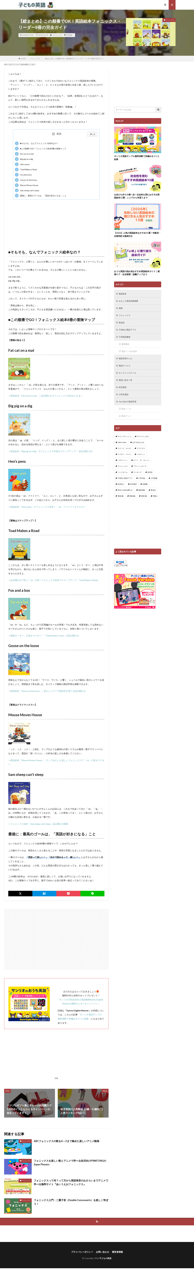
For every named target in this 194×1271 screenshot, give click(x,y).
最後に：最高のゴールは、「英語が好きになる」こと (40, 195)
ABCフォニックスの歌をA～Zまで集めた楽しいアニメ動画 (66, 1141)
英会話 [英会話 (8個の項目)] (153, 490)
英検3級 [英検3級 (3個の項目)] (121, 496)
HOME (23, 59)
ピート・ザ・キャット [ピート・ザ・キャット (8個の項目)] (141, 460)
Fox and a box (23, 175)
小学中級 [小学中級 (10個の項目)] (141, 478)
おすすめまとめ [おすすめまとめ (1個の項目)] (138, 442)
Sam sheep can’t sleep (27, 190)
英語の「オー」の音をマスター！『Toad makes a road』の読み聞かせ (44, 635)
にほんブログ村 (121, 565)
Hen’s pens (22, 164)
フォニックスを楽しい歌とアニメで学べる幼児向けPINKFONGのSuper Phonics (70, 1162)
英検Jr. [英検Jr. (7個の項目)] (155, 496)
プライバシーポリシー (82, 1252)
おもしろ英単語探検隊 (128, 301)
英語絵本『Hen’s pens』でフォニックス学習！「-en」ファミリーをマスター (47, 506)
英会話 (122, 322)
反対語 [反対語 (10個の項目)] (149, 472)
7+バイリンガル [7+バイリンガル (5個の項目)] (143, 436)
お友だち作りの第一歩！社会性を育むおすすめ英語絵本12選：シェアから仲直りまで (137, 196)
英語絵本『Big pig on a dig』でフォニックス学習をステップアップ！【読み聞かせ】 (51, 451)
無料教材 (125, 344)
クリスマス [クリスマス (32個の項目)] (141, 448)
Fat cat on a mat (24, 154)
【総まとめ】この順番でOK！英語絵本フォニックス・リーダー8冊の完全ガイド (74, 59)
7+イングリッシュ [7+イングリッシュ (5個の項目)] (124, 436)
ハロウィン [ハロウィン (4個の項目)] (141, 454)
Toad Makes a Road (26, 169)
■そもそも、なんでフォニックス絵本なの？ (36, 143)
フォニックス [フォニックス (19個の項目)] (123, 466)
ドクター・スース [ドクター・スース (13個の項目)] (124, 454)
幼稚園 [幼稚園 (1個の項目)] (144, 484)
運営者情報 (117, 1252)
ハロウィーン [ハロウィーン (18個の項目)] (123, 460)
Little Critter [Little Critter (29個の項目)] (122, 442)
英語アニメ (126, 416)
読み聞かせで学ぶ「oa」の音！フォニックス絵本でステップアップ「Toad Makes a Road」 (55, 580)
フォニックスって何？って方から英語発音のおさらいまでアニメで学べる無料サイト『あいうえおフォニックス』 (71, 1182)
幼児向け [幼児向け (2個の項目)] (121, 484)
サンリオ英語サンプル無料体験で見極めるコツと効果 (137, 158)
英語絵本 (122, 294)
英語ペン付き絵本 (129, 351)
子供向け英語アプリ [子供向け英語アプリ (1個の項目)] (125, 478)
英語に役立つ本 (125, 380)
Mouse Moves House (26, 185)
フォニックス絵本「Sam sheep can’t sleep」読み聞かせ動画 (39, 823)
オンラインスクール (127, 373)
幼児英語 (69, 35)
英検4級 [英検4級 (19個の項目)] (132, 496)
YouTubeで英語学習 (127, 401)
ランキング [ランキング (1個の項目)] (137, 472)
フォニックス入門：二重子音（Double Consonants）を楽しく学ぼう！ (71, 1202)
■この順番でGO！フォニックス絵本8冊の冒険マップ (40, 148)
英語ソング (126, 409)
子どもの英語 (105, 1258)
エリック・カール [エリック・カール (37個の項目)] (124, 448)
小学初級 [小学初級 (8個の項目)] (154, 478)
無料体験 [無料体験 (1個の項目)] (141, 490)
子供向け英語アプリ (127, 329)
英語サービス (124, 365)
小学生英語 (123, 394)
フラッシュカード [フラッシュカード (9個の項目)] (140, 466)
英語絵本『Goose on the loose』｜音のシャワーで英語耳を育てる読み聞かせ (48, 691)
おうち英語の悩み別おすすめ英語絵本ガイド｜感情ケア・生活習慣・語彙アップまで (137, 273)
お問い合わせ (102, 1252)
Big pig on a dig (24, 159)
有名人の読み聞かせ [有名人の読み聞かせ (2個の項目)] (125, 490)
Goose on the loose (26, 180)
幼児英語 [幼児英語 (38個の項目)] (133, 484)
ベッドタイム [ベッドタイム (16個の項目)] (123, 472)
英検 (121, 308)
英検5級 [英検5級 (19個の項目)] (144, 496)
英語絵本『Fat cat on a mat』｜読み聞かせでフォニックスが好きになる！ (46, 395)
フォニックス (57, 35)
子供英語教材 (124, 337)
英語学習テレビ (125, 358)
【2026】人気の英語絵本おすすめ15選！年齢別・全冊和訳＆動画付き (137, 234)
